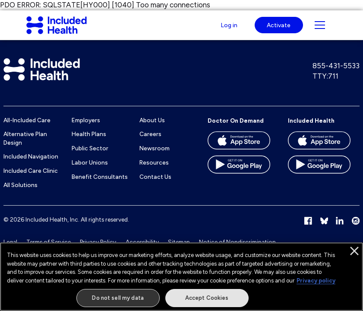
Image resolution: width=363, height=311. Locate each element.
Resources (154, 171)
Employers (86, 128)
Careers (150, 142)
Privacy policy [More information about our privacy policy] (316, 280)
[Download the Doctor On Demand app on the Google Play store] (239, 176)
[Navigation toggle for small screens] (319, 29)
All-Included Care (27, 128)
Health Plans (89, 142)
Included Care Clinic (30, 179)
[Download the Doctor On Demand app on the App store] (239, 152)
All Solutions (20, 193)
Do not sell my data (117, 298)
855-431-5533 (336, 74)
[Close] (354, 251)
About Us (152, 128)
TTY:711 (325, 84)
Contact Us (155, 184)
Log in (228, 28)
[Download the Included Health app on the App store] (319, 152)
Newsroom (154, 156)
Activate (278, 28)
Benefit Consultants (100, 184)
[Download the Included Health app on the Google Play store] (319, 176)
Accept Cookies (207, 298)
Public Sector (90, 156)
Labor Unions (90, 171)
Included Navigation (30, 165)
